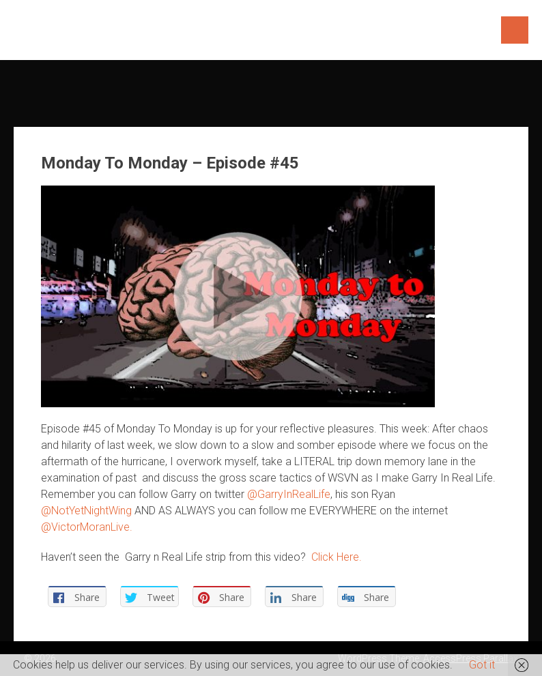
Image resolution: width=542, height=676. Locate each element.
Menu (514, 30)
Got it (482, 664)
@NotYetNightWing (86, 510)
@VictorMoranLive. (86, 526)
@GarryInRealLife (288, 494)
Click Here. (336, 556)
